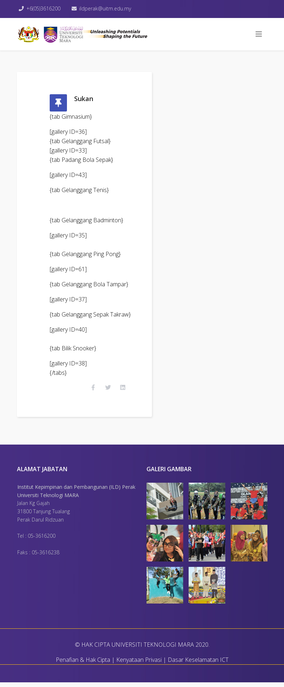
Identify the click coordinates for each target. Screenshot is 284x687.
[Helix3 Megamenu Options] (259, 34)
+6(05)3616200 (44, 8)
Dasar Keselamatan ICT (198, 664)
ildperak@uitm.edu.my (107, 8)
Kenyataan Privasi (139, 664)
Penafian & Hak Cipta (83, 664)
